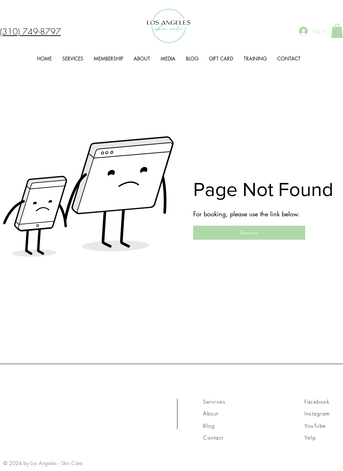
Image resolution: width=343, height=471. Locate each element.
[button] (337, 31)
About (210, 413)
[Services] (249, 233)
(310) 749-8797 (30, 31)
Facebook (316, 401)
